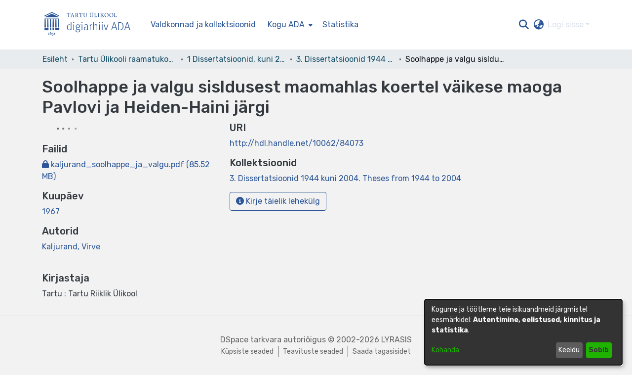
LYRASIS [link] (396, 339)
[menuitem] (289, 24)
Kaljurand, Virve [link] (71, 246)
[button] (523, 25)
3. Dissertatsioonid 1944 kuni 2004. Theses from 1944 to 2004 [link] (345, 59)
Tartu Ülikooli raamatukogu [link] (127, 59)
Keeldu (569, 350)
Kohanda (445, 350)
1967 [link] (51, 211)
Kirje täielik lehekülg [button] (278, 201)
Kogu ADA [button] (286, 24)
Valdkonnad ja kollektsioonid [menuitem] (203, 24)
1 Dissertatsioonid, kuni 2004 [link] (236, 59)
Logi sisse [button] (567, 24)
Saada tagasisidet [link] (382, 351)
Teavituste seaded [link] (313, 351)
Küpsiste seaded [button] (247, 351)
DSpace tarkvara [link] (250, 339)
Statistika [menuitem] (340, 24)
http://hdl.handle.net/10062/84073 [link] (296, 143)
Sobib (599, 350)
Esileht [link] (55, 59)
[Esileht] (91, 25)
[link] (345, 178)
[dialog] (523, 332)
